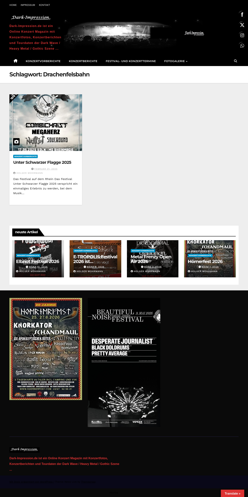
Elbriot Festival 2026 (37, 261)
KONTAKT (44, 5)
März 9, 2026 (95, 266)
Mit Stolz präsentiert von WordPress (31, 481)
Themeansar (88, 481)
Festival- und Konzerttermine (131, 61)
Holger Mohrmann (28, 173)
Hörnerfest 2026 (205, 261)
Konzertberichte (83, 61)
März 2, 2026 (153, 266)
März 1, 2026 (210, 266)
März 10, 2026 (38, 266)
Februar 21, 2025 (46, 169)
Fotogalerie (175, 61)
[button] (235, 61)
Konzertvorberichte (43, 61)
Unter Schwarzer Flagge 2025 (42, 162)
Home (114, 492)
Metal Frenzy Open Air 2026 (151, 259)
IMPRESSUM (28, 5)
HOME (13, 5)
